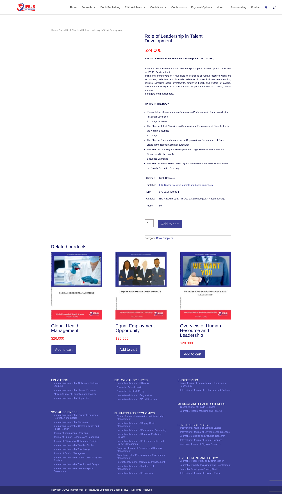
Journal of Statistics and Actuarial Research (202, 436)
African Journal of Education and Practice (75, 394)
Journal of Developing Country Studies (200, 469)
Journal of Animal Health (129, 387)
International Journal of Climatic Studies (200, 427)
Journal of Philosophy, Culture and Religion (76, 441)
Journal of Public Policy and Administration (202, 460)
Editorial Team (133, 7)
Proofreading (238, 7)
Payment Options (201, 7)
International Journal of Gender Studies (74, 445)
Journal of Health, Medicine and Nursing (201, 411)
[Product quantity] (149, 223)
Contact (255, 7)
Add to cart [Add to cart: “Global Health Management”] (63, 349)
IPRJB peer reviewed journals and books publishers (186, 185)
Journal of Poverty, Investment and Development (205, 465)
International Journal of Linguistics (71, 398)
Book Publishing (110, 7)
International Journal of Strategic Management (141, 462)
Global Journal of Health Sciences (197, 407)
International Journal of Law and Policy (200, 473)
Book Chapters (73, 30)
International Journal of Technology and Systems (205, 390)
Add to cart (170, 224)
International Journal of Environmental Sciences (204, 432)
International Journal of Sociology (71, 422)
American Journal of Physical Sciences (200, 444)
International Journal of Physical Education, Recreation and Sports (76, 416)
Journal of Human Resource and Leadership (76, 437)
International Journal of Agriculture (134, 395)
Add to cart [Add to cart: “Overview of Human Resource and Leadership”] (192, 354)
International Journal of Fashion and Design (76, 464)
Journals (87, 7)
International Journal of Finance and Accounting (141, 430)
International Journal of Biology (133, 383)
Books (62, 30)
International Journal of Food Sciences (137, 399)
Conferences (179, 7)
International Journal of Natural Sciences (201, 440)
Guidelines (156, 7)
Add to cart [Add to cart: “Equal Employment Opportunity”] (128, 349)
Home (73, 7)
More (219, 7)
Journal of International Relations (71, 433)
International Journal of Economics (135, 473)
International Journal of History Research (75, 390)
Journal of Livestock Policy (130, 391)
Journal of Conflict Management (70, 453)
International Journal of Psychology (72, 449)
